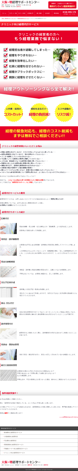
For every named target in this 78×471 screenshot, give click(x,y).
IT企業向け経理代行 (10, 440)
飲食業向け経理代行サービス (13, 432)
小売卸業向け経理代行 (11, 436)
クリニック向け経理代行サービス (14, 452)
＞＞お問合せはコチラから (68, 417)
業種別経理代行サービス (8, 428)
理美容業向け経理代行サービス (14, 444)
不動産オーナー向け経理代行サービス (16, 448)
